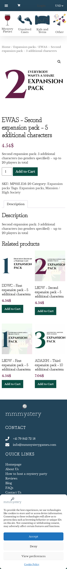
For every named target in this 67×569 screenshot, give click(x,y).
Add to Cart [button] (12, 309)
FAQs (9, 488)
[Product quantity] (7, 171)
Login (41, 5)
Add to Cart (25, 172)
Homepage (13, 464)
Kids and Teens (42, 31)
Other (59, 32)
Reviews (11, 478)
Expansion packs (24, 47)
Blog (8, 483)
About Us (12, 469)
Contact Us (13, 492)
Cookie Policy (31, 564)
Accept (33, 536)
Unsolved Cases (24, 31)
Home (6, 47)
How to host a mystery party (26, 474)
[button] (6, 5)
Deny (33, 546)
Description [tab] (16, 204)
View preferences (34, 556)
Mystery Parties (7, 30)
